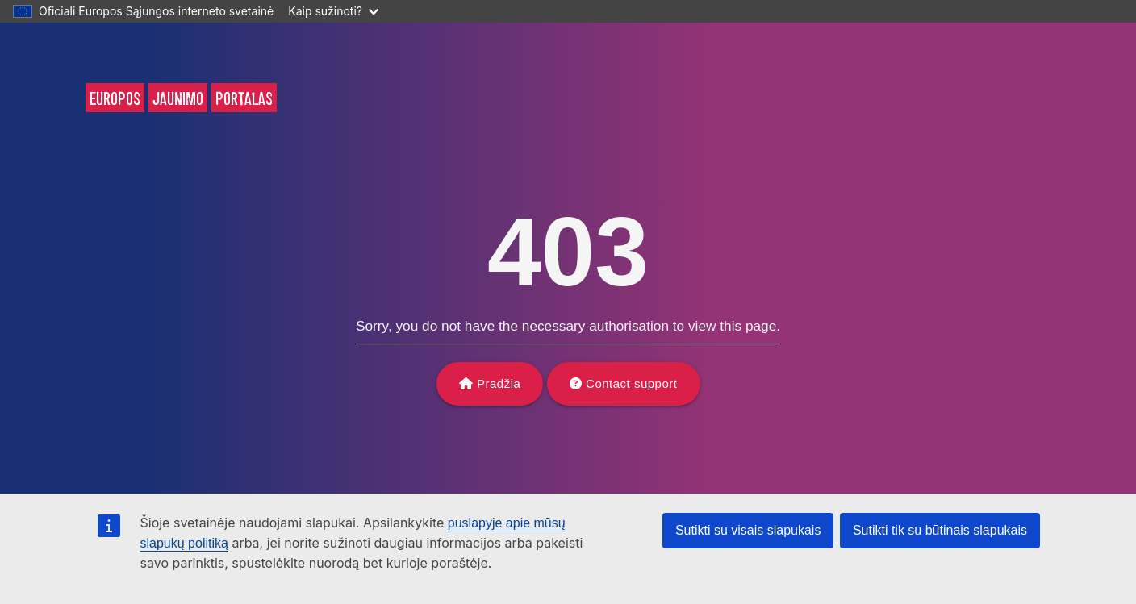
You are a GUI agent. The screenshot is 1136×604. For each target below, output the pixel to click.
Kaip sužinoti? (333, 11)
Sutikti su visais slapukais (748, 530)
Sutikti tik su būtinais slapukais (940, 530)
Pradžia (498, 383)
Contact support (631, 383)
